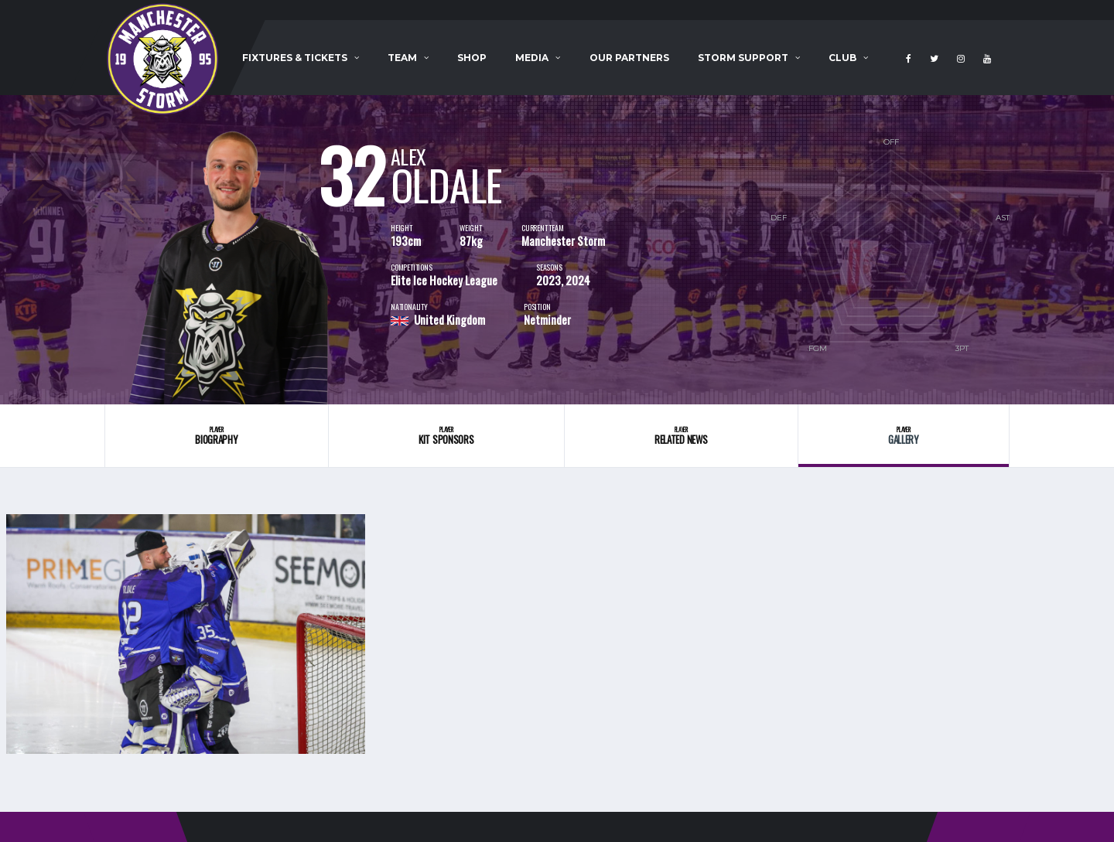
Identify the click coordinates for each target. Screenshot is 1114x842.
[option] (247, 249)
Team (402, 57)
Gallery (903, 435)
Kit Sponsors (446, 435)
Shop (472, 57)
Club (842, 57)
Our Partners (629, 57)
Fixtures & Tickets (294, 57)
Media (531, 57)
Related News (681, 435)
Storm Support (743, 57)
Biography (217, 435)
